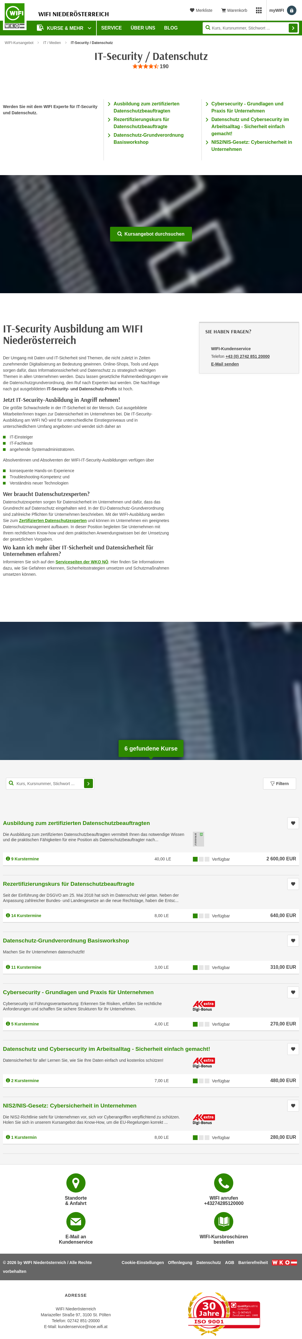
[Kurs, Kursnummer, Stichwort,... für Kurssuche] (50, 784)
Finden (293, 28)
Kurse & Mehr (61, 27)
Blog (171, 27)
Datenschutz (208, 1262)
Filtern (279, 783)
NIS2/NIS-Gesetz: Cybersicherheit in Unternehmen (70, 1105)
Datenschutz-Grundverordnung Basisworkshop (66, 940)
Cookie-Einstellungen (143, 1262)
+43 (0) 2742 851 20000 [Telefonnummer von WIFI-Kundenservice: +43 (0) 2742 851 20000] (248, 356)
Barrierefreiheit (253, 1262)
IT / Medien (52, 43)
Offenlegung (180, 1262)
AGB (229, 1262)
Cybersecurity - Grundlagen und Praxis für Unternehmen (78, 992)
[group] (151, 66)
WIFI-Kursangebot (19, 43)
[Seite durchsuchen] (251, 28)
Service (111, 27)
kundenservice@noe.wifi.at (83, 1326)
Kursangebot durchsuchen (150, 234)
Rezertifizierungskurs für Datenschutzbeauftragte (68, 884)
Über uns (143, 27)
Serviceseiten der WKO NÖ (81, 562)
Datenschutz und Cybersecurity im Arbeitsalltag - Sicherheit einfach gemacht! (250, 126)
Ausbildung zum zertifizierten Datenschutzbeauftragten (76, 823)
